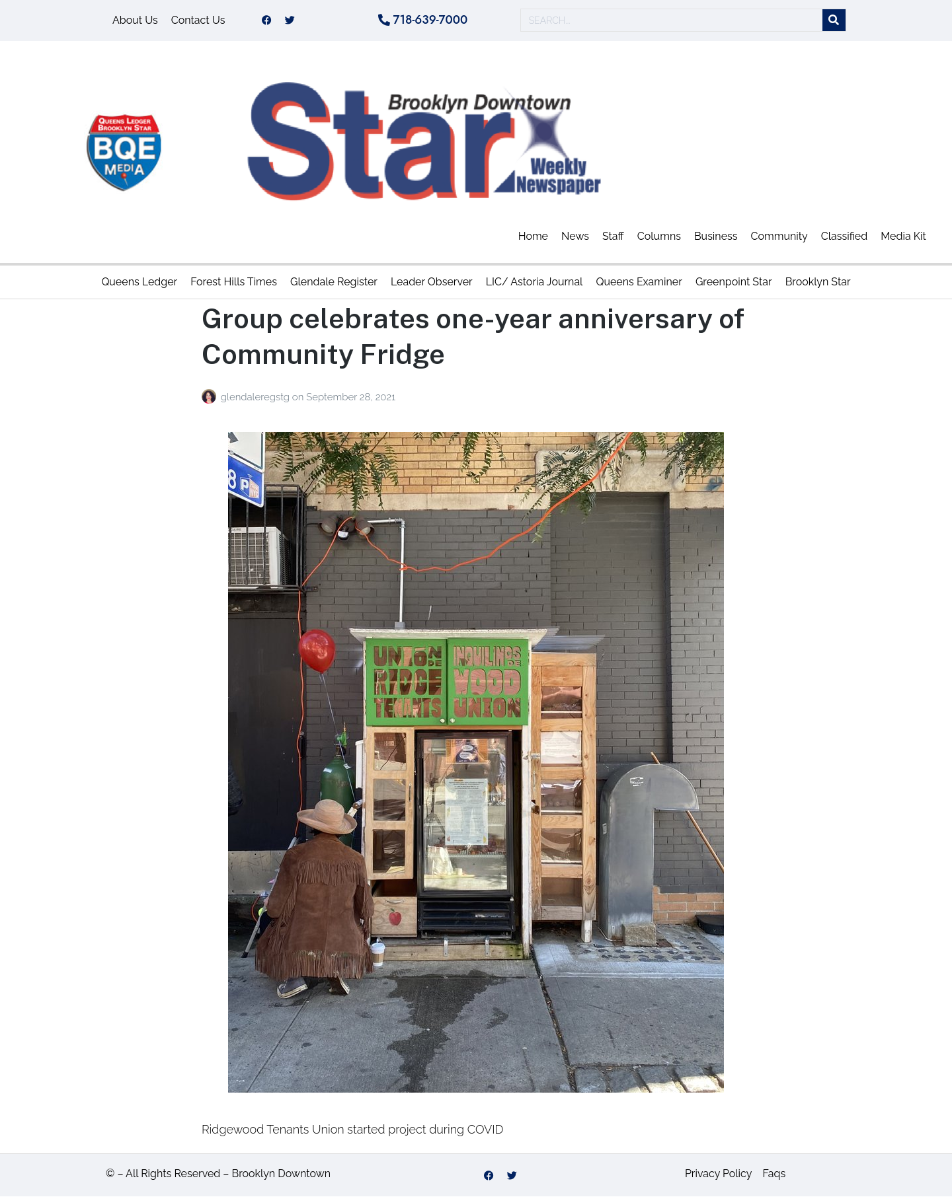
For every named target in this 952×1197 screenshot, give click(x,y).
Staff (613, 236)
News (575, 236)
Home (533, 236)
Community (779, 236)
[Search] (834, 21)
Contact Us (198, 20)
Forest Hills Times (233, 281)
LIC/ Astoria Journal (534, 281)
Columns (659, 236)
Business (716, 236)
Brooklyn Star (818, 281)
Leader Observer (432, 281)
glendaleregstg (256, 397)
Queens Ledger (139, 281)
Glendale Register (333, 281)
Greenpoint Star (733, 281)
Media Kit (903, 236)
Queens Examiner (639, 281)
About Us (135, 20)
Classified (844, 236)
